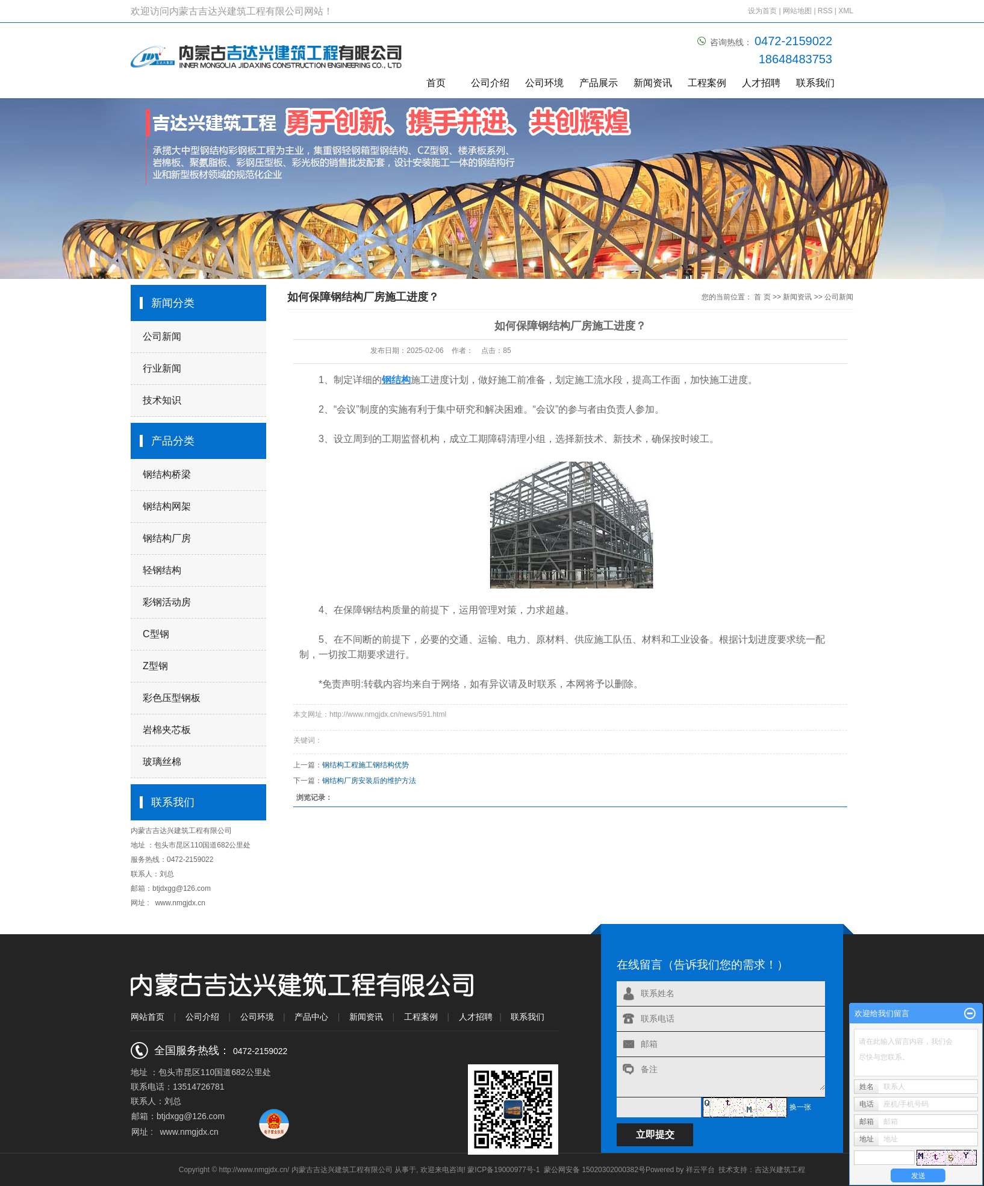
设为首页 (762, 11)
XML (845, 11)
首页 (436, 83)
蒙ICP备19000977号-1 (503, 1170)
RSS (825, 11)
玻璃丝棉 (162, 762)
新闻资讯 (653, 83)
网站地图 (798, 11)
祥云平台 (700, 1170)
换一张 (800, 1107)
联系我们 (815, 83)
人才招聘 (761, 83)
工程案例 (707, 83)
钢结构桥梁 (167, 474)
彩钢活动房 (167, 602)
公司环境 (544, 83)
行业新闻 (162, 368)
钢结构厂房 (167, 538)
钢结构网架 (167, 506)
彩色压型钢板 (172, 698)
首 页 (762, 297)
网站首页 (147, 1017)
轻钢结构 (162, 570)
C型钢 (156, 634)
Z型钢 (155, 666)
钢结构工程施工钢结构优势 (365, 765)
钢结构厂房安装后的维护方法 (369, 780)
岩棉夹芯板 (167, 730)
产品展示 (598, 83)
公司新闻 (162, 336)
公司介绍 (490, 83)
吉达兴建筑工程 (780, 1170)
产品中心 (311, 1017)
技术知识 (162, 400)
